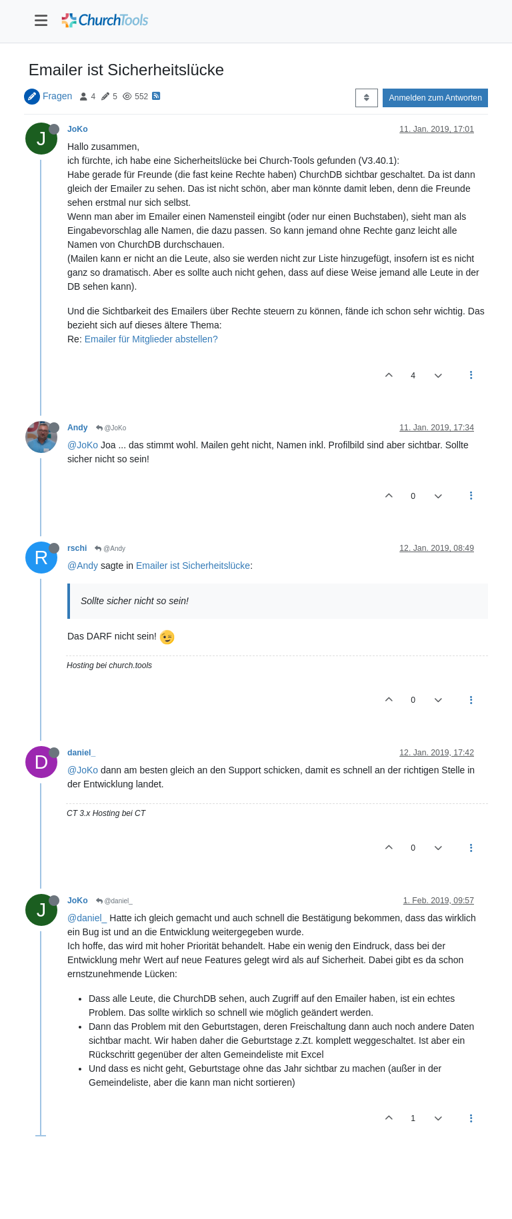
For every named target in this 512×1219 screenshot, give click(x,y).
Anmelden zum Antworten (435, 98)
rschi (77, 548)
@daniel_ (114, 901)
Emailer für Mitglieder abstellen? (151, 339)
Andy (77, 427)
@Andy (110, 548)
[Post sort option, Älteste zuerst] (366, 98)
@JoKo (111, 428)
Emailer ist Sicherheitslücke (193, 565)
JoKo (77, 129)
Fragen (57, 96)
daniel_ (81, 752)
